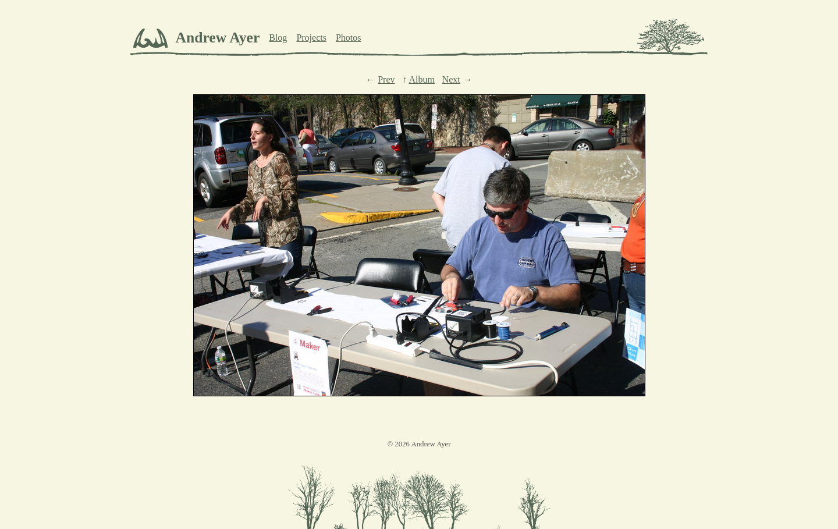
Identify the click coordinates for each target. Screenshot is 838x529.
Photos (348, 37)
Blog (278, 37)
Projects (311, 37)
